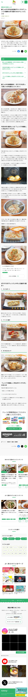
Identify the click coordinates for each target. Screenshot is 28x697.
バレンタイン (5, 550)
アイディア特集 (24, 538)
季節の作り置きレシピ (6, 7)
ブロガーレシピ (5, 272)
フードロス (18, 538)
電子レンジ (7, 16)
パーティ (11, 550)
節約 (14, 519)
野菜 (24, 553)
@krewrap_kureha (4, 655)
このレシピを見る (12, 276)
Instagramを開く (21, 652)
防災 (4, 547)
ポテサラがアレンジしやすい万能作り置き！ (13, 73)
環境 (11, 547)
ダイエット (3, 519)
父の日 (9, 553)
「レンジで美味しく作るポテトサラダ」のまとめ (13, 77)
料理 (11, 519)
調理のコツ (5, 538)
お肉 (20, 518)
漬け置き (21, 547)
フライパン (20, 550)
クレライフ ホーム (4, 600)
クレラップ (15, 547)
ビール (16, 550)
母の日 (4, 553)
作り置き (3, 16)
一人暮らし (23, 518)
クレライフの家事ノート (12, 600)
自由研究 (20, 553)
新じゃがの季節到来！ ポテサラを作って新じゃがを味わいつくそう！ (13, 63)
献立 (12, 553)
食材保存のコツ (11, 538)
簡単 (7, 547)
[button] (26, 487)
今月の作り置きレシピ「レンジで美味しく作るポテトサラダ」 (13, 68)
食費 (24, 519)
